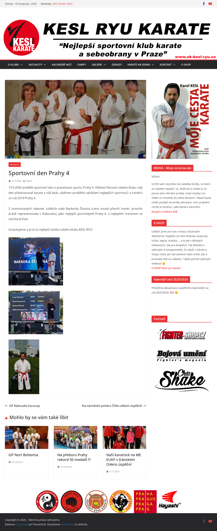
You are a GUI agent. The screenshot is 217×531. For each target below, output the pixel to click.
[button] (21, 64)
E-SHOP (186, 64)
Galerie (97, 64)
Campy (81, 64)
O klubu (13, 64)
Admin (29, 180)
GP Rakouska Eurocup (22, 406)
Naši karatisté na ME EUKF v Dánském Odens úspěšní (123, 459)
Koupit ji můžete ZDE (165, 211)
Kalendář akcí (61, 64)
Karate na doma (139, 64)
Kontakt (166, 64)
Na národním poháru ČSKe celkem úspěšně (114, 406)
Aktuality (35, 64)
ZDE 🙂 (173, 292)
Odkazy (117, 64)
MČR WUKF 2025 (63, 3)
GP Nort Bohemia (23, 454)
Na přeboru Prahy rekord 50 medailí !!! (74, 457)
